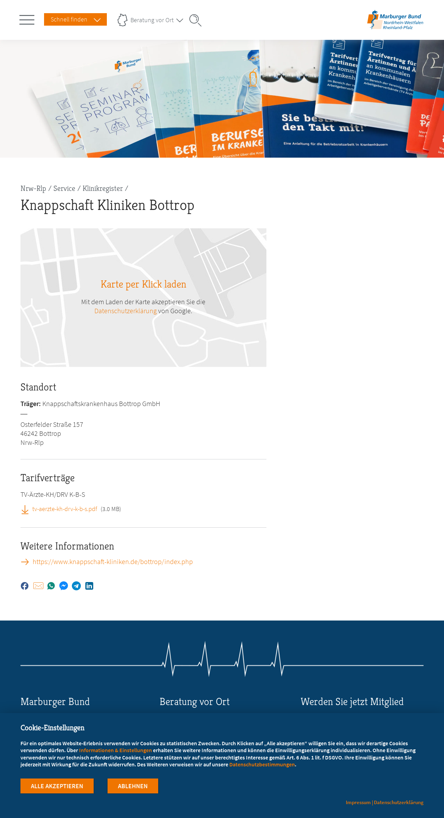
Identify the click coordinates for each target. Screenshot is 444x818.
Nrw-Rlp (33, 188)
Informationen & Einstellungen (115, 750)
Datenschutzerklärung (399, 802)
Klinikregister (103, 188)
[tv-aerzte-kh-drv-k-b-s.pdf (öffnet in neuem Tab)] (27, 508)
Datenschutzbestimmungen (262, 764)
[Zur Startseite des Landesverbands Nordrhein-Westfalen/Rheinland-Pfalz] (395, 29)
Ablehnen (133, 786)
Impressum (358, 802)
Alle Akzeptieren (57, 786)
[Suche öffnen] (197, 20)
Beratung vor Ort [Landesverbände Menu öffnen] (152, 20)
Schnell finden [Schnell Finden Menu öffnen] (69, 19)
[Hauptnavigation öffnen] (28, 18)
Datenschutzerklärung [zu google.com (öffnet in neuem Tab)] (125, 310)
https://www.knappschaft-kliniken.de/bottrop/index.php (113, 561)
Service (64, 188)
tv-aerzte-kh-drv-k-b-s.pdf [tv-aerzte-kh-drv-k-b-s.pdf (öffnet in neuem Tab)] (64, 509)
